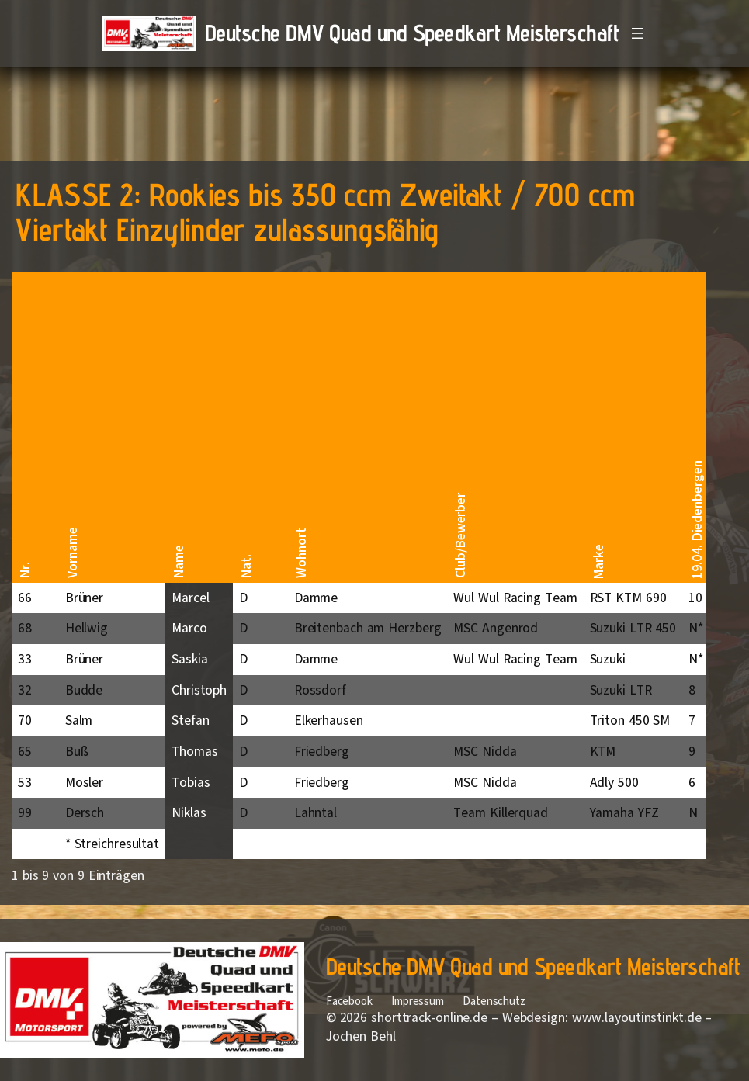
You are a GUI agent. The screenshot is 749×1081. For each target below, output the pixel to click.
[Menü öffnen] (637, 33)
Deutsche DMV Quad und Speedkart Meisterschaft (412, 33)
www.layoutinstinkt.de (637, 1018)
